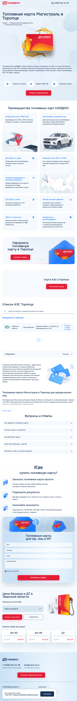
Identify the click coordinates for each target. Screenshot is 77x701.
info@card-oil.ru (32, 650)
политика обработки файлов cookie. (25, 695)
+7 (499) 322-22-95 (11, 650)
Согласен (47, 694)
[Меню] (73, 3)
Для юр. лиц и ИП (13, 555)
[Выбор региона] (23, 592)
